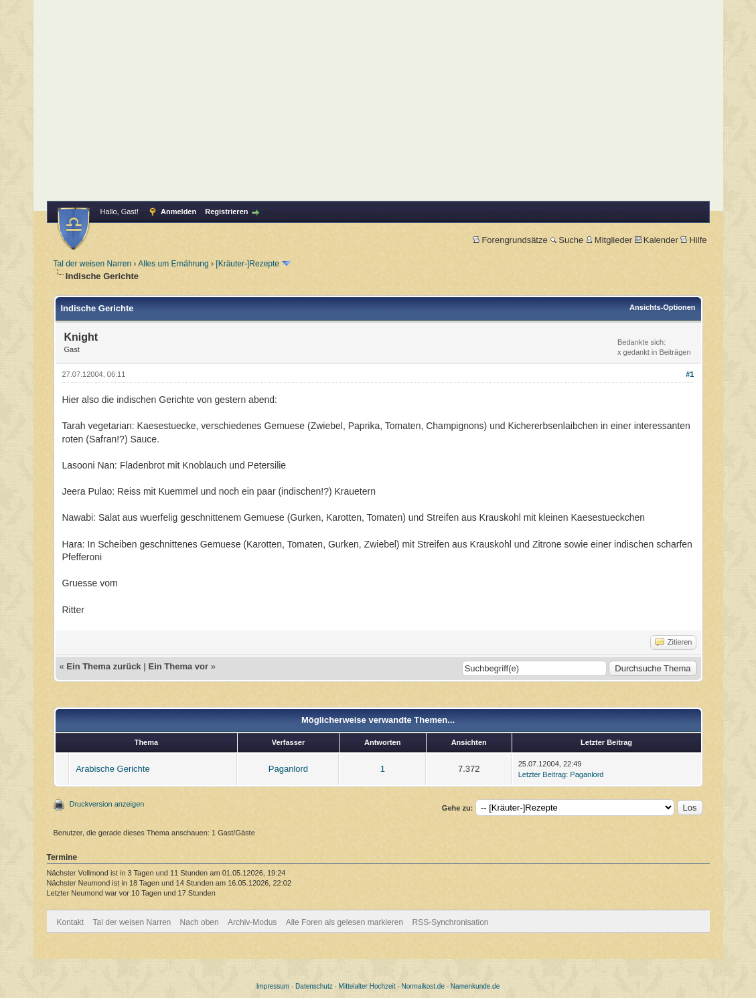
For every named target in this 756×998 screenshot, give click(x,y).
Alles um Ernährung (173, 263)
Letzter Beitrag (542, 774)
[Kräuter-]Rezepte (247, 263)
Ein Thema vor (178, 666)
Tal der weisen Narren (93, 263)
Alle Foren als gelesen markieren (344, 922)
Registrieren (226, 211)
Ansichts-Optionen (662, 307)
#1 (690, 374)
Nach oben (199, 922)
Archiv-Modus (252, 922)
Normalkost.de (423, 986)
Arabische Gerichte (113, 769)
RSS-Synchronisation (450, 922)
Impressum (272, 986)
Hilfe (693, 240)
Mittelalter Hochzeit (367, 986)
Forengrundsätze (510, 240)
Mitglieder (609, 240)
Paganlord (288, 769)
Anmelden (178, 211)
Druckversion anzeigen (107, 804)
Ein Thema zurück (103, 666)
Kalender (656, 240)
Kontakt (70, 922)
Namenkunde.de (475, 986)
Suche (566, 240)
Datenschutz (314, 986)
